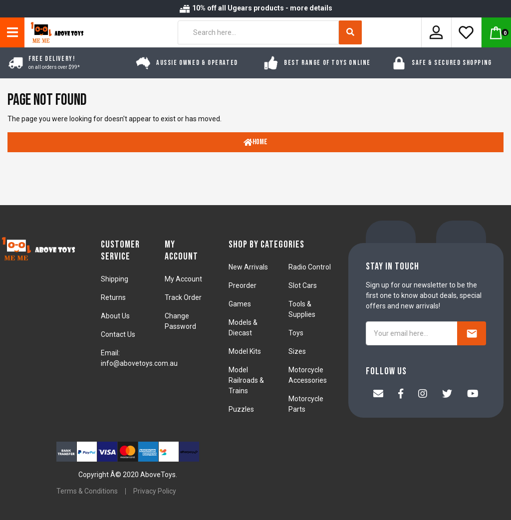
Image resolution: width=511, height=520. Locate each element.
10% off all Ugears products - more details (255, 8)
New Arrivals (248, 267)
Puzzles (241, 409)
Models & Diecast (243, 327)
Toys (295, 333)
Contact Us (118, 334)
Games (240, 304)
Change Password (180, 321)
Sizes (297, 351)
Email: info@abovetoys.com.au (139, 358)
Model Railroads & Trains (246, 380)
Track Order (183, 297)
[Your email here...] (412, 333)
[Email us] (378, 395)
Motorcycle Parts (305, 404)
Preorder (242, 285)
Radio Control (309, 267)
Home (255, 142)
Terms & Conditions (87, 491)
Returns (113, 297)
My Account (183, 279)
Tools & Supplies (301, 309)
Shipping (114, 279)
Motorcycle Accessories (307, 375)
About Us (115, 316)
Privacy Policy (154, 491)
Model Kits (245, 351)
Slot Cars (302, 285)
